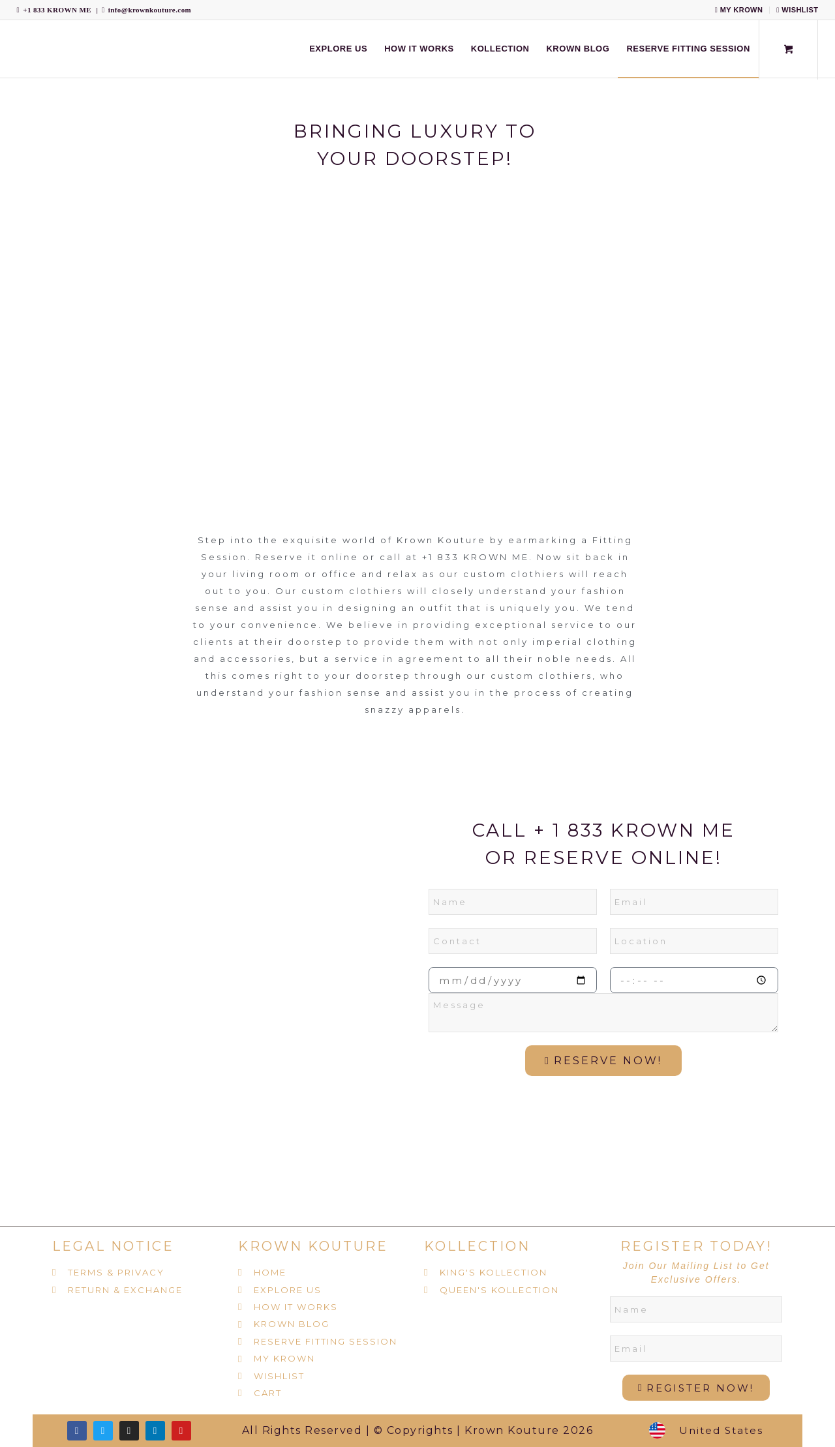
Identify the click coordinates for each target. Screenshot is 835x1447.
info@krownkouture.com (150, 10)
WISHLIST (797, 10)
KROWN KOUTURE (313, 1246)
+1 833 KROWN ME (57, 10)
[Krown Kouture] (17, 49)
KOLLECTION (477, 1246)
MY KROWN (739, 10)
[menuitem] (739, 10)
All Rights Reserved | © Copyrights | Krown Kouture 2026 (418, 1430)
